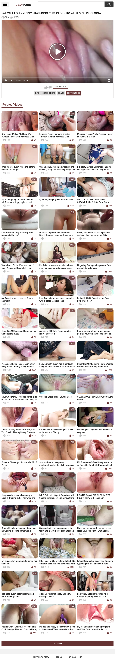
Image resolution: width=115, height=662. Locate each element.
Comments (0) (73, 93)
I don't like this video (50, 87)
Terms (59, 657)
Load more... (57, 643)
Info (37, 93)
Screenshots (49, 93)
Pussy (22, 5)
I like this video (46, 87)
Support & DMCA (41, 657)
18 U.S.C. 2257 (75, 657)
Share (61, 93)
